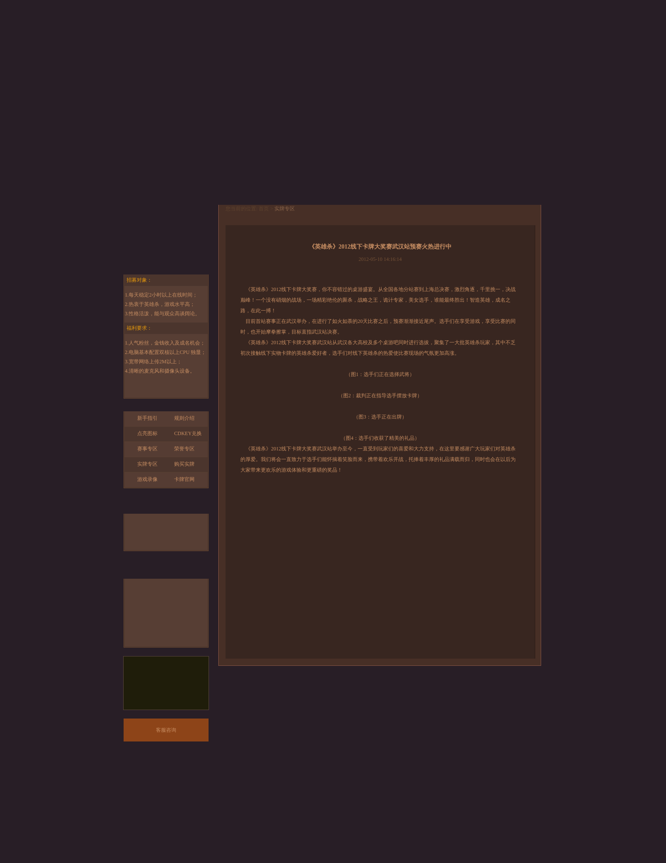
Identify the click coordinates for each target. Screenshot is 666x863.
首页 (154, 30)
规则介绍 (180, 418)
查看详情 (338, 166)
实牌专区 (143, 464)
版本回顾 (452, 30)
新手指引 (143, 418)
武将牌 (147, 521)
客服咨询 (166, 730)
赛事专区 (143, 449)
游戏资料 (214, 30)
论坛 (511, 30)
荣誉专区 (180, 449)
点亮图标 (143, 433)
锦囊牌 (147, 536)
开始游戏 (166, 184)
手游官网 (166, 228)
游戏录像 (143, 479)
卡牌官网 (180, 479)
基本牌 (184, 521)
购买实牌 (180, 464)
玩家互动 (392, 30)
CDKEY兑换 (184, 433)
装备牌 (184, 536)
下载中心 (273, 30)
